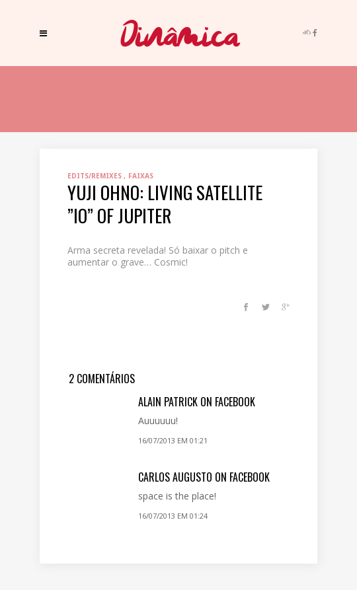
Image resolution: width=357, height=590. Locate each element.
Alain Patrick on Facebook (196, 402)
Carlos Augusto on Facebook (204, 477)
